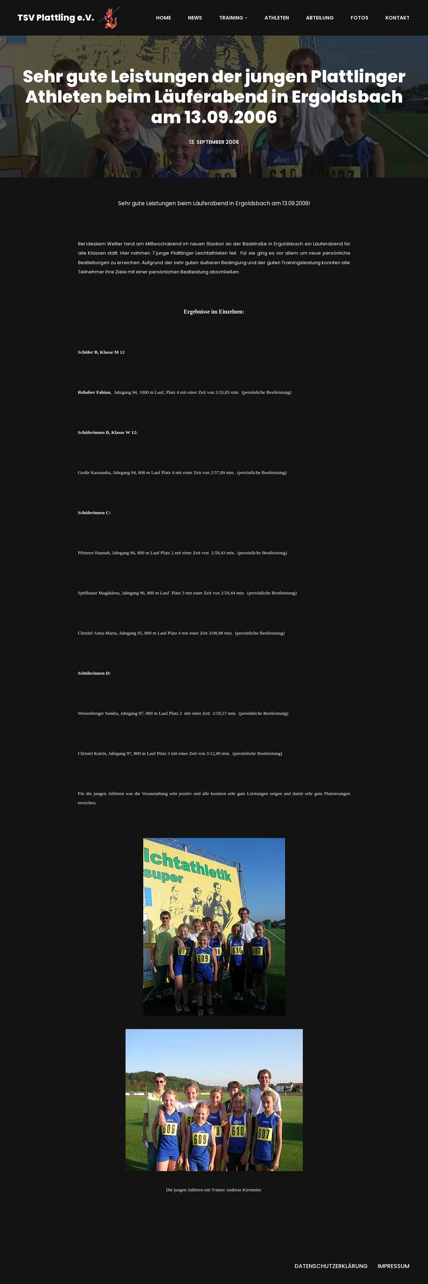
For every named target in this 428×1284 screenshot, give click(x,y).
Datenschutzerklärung (331, 1275)
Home (163, 17)
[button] (246, 18)
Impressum (394, 1275)
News (195, 17)
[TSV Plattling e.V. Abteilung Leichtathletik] (69, 17)
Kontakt (397, 17)
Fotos (359, 17)
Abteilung (320, 17)
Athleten (277, 17)
